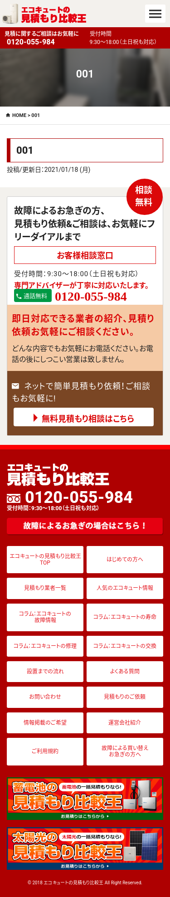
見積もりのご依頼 (125, 697)
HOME (19, 115)
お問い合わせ (45, 697)
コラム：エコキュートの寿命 (124, 617)
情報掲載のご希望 (45, 723)
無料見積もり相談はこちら (88, 419)
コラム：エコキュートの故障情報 (45, 617)
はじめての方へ (125, 559)
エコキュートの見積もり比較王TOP (45, 559)
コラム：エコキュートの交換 (124, 646)
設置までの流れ (45, 671)
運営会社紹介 (124, 723)
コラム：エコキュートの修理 (45, 646)
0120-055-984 (70, 500)
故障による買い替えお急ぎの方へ (125, 751)
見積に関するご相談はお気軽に (45, 38)
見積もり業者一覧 (45, 588)
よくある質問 (125, 671)
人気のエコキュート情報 (125, 588)
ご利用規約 (45, 751)
